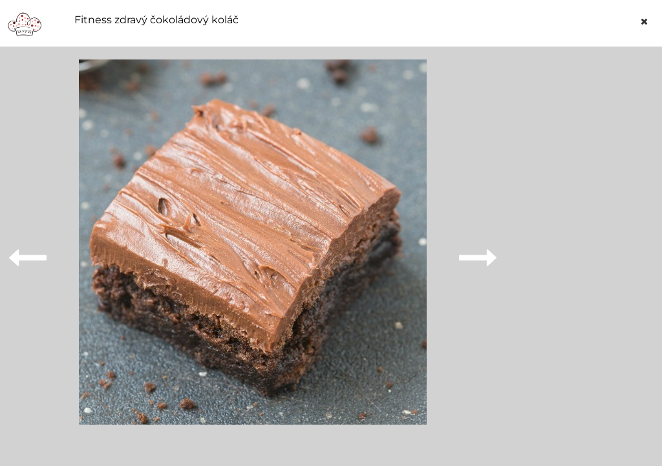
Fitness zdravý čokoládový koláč (156, 20)
